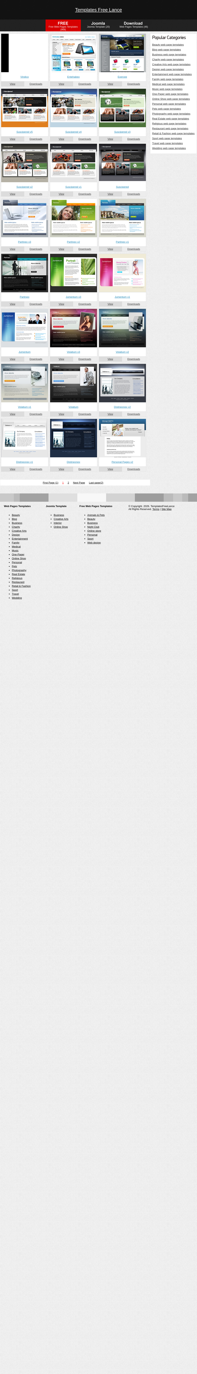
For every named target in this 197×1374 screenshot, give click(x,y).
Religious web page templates (169, 123)
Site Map (167, 509)
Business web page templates (169, 54)
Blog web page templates (166, 49)
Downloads (36, 83)
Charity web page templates (168, 59)
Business (17, 522)
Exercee (122, 76)
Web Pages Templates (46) (134, 26)
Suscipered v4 (73, 131)
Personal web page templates (169, 103)
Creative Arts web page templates (171, 64)
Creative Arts (19, 530)
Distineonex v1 (24, 461)
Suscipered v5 (24, 131)
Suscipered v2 (24, 186)
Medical (16, 546)
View (12, 83)
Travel (15, 593)
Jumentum (25, 351)
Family (15, 542)
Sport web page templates (167, 138)
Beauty (16, 515)
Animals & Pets (96, 515)
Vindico (24, 76)
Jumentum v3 (73, 296)
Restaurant (18, 582)
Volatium (73, 406)
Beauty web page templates (168, 44)
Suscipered (122, 186)
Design (16, 534)
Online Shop (19, 558)
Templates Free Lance (98, 9)
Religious (17, 578)
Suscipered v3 (122, 131)
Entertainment (20, 538)
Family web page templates (167, 79)
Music (15, 550)
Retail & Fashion (21, 586)
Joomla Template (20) (98, 26)
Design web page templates (168, 69)
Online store (94, 530)
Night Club (93, 526)
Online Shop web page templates (171, 98)
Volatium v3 (73, 351)
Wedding (17, 597)
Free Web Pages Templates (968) (63, 28)
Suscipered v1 (73, 186)
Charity (16, 526)
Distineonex (73, 461)
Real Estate (18, 574)
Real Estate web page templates (170, 118)
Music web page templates (167, 89)
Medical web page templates (168, 84)
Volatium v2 (122, 351)
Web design (94, 542)
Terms (155, 509)
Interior (58, 522)
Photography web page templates (171, 113)
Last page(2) (96, 482)
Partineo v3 (24, 241)
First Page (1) (50, 482)
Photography (19, 570)
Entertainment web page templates (172, 74)
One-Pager (18, 554)
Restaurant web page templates (170, 128)
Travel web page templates (167, 143)
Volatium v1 (24, 406)
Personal (17, 562)
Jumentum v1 (122, 296)
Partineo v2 (73, 241)
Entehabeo (73, 76)
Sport (15, 589)
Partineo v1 (122, 241)
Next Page (79, 482)
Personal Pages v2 (122, 461)
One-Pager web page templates (170, 93)
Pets (14, 566)
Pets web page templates (166, 108)
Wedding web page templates (169, 148)
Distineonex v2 (122, 406)
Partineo (24, 296)
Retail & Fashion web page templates (173, 133)
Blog (14, 518)
